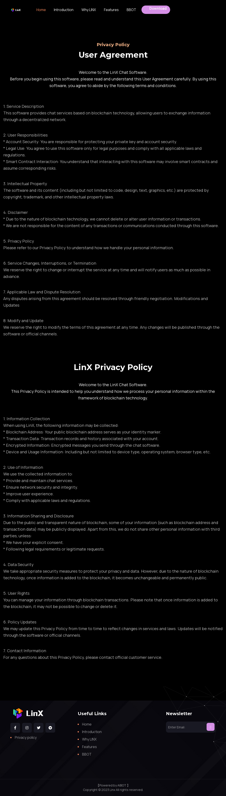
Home (41, 9)
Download (158, 8)
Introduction (63, 9)
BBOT (131, 9)
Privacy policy (26, 737)
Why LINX (88, 9)
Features (111, 9)
